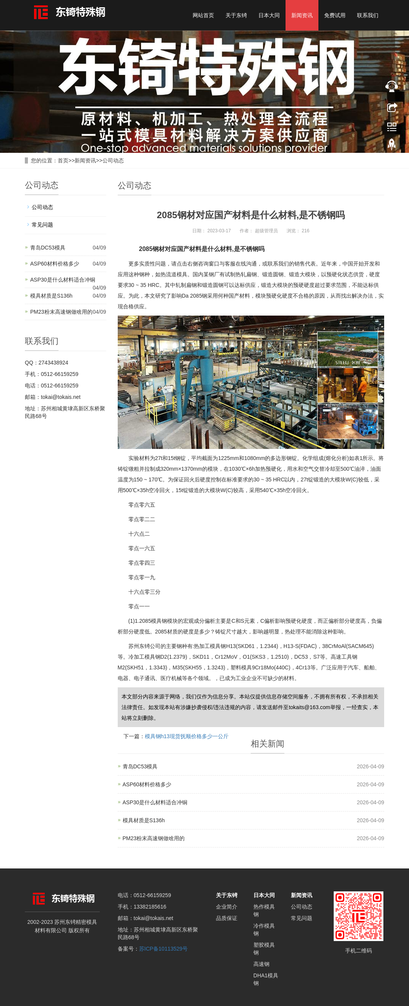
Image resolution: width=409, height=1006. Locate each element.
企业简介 (226, 907)
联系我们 (367, 15)
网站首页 (203, 15)
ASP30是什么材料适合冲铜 (62, 280)
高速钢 (261, 964)
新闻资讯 (302, 15)
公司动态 (113, 160)
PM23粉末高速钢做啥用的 (61, 312)
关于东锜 (236, 15)
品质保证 (226, 918)
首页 (63, 160)
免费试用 (335, 15)
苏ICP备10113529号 (163, 949)
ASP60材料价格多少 (54, 264)
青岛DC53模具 (47, 248)
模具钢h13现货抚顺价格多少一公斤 (187, 736)
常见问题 (42, 225)
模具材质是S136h (51, 296)
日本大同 (269, 15)
